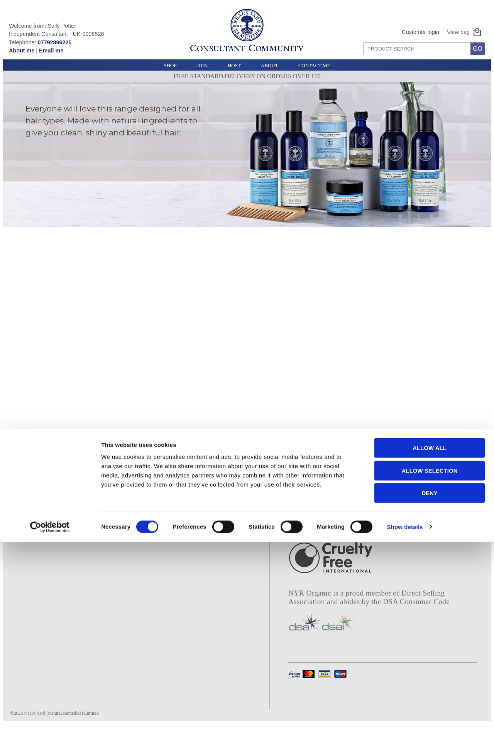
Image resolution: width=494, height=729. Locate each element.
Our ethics (27, 482)
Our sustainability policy (47, 493)
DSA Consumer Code (416, 601)
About (269, 65)
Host (234, 65)
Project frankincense (215, 493)
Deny (429, 680)
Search (360, 39)
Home (20, 460)
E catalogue (202, 482)
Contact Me (314, 65)
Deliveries (114, 482)
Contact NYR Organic (130, 493)
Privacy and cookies (127, 460)
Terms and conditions (129, 471)
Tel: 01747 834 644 (128, 537)
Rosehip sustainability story (225, 504)
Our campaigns (34, 504)
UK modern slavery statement (127, 518)
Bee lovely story (209, 514)
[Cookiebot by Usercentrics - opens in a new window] (50, 714)
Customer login (420, 32)
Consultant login (209, 471)
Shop (170, 65)
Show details (405, 713)
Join (202, 65)
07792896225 (54, 42)
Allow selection (430, 657)
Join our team (31, 514)
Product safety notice (129, 504)
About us (25, 471)
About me (21, 50)
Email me (51, 50)
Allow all (430, 634)
